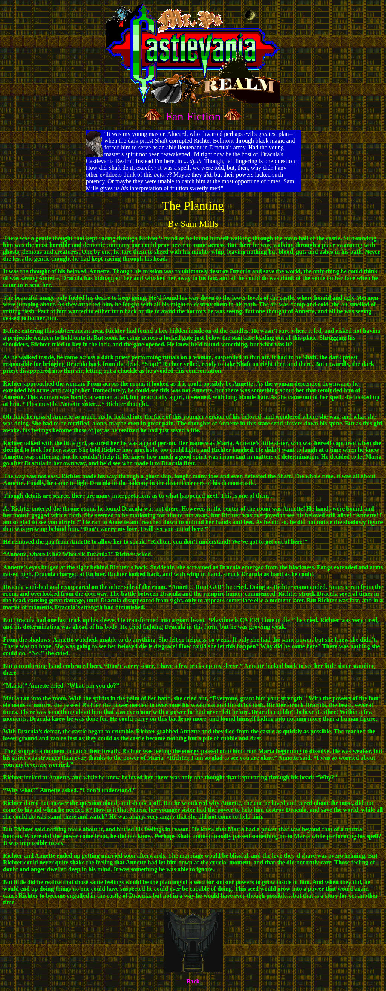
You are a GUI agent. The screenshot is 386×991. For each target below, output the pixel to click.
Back (193, 981)
